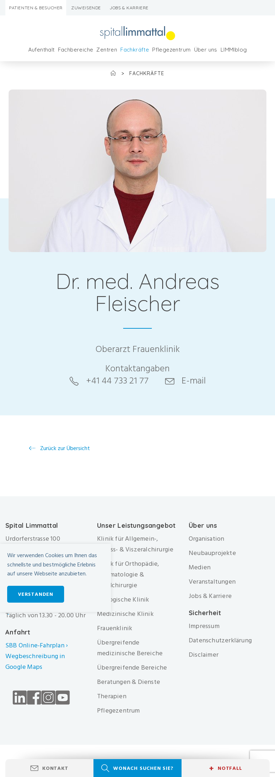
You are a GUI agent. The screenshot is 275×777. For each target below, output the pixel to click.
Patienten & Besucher (36, 7)
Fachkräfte (134, 49)
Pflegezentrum (171, 49)
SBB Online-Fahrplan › (36, 645)
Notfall (225, 768)
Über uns (205, 49)
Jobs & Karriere (129, 7)
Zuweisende (86, 7)
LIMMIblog (234, 49)
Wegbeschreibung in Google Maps (35, 661)
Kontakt (55, 768)
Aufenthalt (41, 49)
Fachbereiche (75, 49)
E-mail (194, 380)
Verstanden (35, 594)
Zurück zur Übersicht (64, 448)
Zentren (106, 49)
